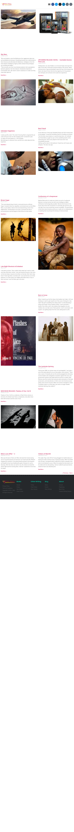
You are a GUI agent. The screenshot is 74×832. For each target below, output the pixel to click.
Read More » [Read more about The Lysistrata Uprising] (41, 389)
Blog (46, 481)
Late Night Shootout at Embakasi (12, 266)
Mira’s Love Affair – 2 (8, 454)
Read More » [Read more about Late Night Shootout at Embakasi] (3, 282)
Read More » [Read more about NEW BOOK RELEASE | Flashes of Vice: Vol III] (3, 401)
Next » (71, 473)
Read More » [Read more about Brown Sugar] (3, 214)
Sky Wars (4, 54)
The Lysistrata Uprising (46, 366)
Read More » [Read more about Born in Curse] (41, 312)
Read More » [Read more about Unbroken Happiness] (3, 144)
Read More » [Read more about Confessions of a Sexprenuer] (41, 213)
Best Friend (42, 128)
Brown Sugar (5, 200)
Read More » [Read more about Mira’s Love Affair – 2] (3, 471)
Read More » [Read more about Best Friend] (41, 147)
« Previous (65, 473)
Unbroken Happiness (8, 131)
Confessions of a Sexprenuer (48, 196)
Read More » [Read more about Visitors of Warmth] (41, 469)
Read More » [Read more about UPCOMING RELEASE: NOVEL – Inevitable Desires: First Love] (41, 75)
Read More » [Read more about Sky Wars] (3, 75)
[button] (49, 4)
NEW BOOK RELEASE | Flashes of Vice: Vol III (16, 391)
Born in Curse (42, 295)
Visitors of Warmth (44, 454)
